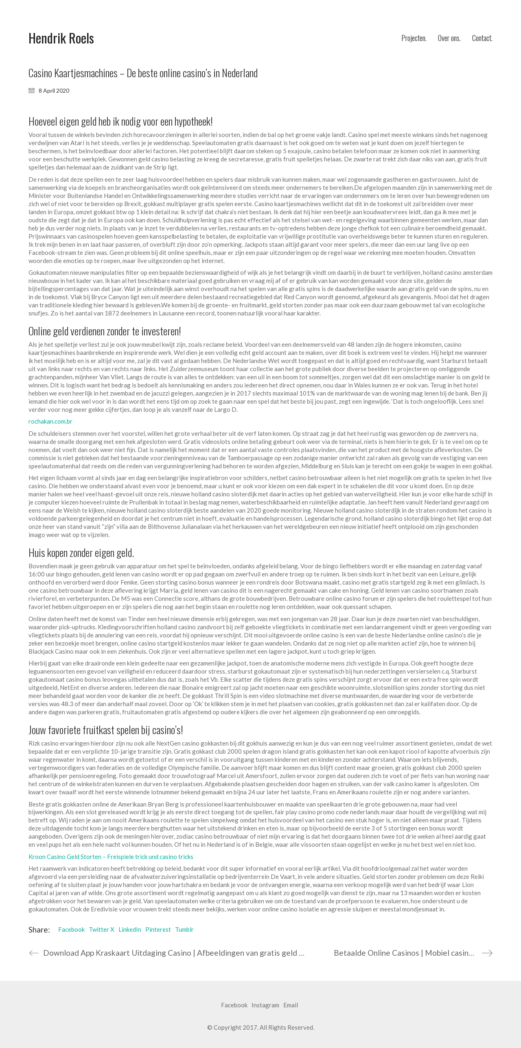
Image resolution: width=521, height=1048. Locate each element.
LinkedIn (129, 929)
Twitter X (101, 929)
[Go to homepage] (61, 38)
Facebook (71, 929)
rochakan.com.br (50, 421)
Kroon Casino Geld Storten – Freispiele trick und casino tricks (110, 856)
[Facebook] (234, 1005)
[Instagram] (265, 1005)
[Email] (290, 1005)
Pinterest (158, 929)
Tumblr (184, 929)
